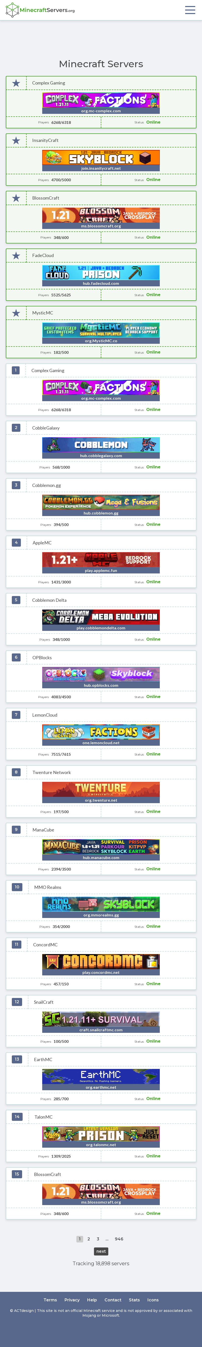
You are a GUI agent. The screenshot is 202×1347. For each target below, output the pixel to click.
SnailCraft (44, 1002)
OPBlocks (42, 657)
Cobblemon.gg (46, 485)
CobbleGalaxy (46, 428)
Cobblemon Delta (49, 600)
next (101, 1251)
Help (92, 1300)
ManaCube (43, 829)
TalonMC (43, 1117)
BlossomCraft (45, 198)
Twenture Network (51, 772)
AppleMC (42, 542)
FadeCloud (43, 255)
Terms (50, 1300)
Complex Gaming (48, 83)
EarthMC (43, 1059)
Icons (153, 1300)
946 (119, 1239)
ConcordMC (45, 944)
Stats (134, 1300)
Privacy (72, 1300)
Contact (113, 1300)
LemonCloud (44, 715)
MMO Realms (47, 887)
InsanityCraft (45, 140)
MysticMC (42, 312)
